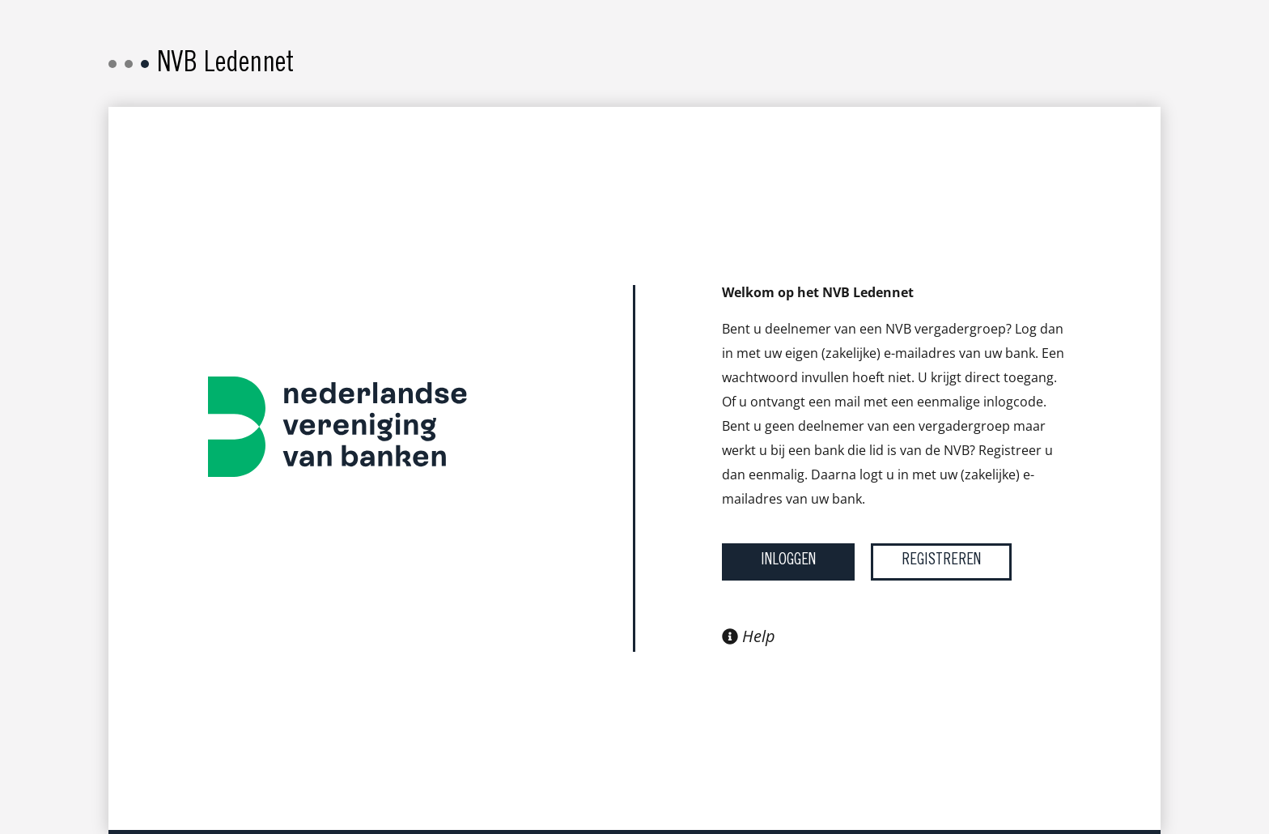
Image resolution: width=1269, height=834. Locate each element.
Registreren (941, 561)
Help (748, 636)
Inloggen (788, 561)
